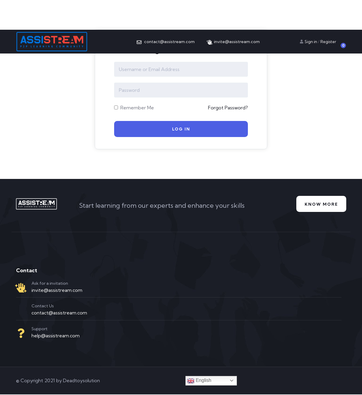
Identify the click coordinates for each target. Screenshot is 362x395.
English (199, 381)
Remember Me (134, 108)
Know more (320, 205)
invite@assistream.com (57, 291)
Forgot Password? (228, 108)
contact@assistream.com (59, 314)
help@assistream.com (56, 336)
